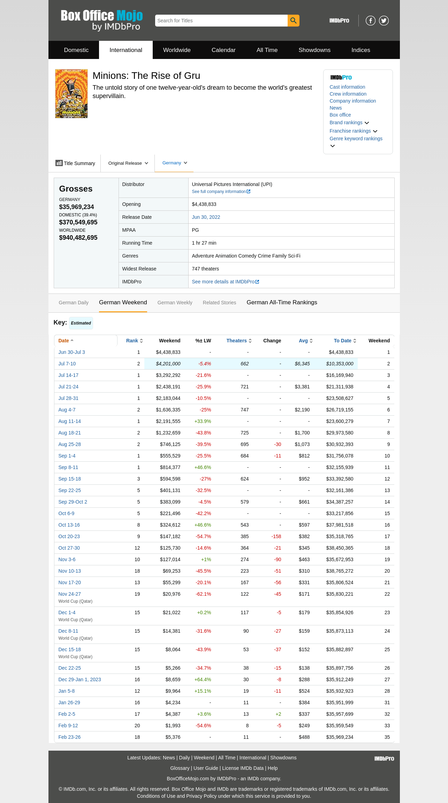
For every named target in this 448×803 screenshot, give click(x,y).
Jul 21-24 (69, 386)
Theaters (237, 340)
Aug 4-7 (67, 409)
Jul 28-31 (69, 398)
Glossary (179, 768)
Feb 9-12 (68, 725)
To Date (342, 340)
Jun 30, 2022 (206, 217)
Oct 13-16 (69, 525)
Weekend (204, 757)
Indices (360, 50)
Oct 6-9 (67, 513)
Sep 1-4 (67, 456)
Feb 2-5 (67, 714)
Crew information (348, 94)
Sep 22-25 (70, 490)
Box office (340, 115)
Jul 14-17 (69, 375)
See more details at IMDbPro (226, 281)
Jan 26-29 (69, 702)
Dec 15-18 (70, 649)
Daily (184, 757)
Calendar (224, 50)
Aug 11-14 (70, 421)
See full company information (221, 191)
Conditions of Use (156, 796)
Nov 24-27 (70, 594)
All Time (267, 50)
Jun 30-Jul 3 (72, 352)
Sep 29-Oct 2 (73, 502)
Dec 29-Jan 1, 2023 (80, 679)
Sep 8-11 (68, 467)
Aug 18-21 (70, 433)
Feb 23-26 (70, 737)
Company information (353, 101)
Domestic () (78, 215)
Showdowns (314, 50)
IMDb (253, 778)
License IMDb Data (243, 768)
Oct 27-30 (69, 548)
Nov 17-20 (70, 582)
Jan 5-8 (67, 691)
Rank (132, 340)
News (336, 108)
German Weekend (123, 302)
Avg (303, 340)
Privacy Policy (201, 796)
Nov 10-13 (70, 571)
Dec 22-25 (70, 668)
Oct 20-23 (69, 536)
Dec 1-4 (67, 612)
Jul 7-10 (67, 363)
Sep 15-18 (70, 479)
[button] (350, 122)
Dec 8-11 (68, 631)
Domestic (76, 50)
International (125, 50)
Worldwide (177, 50)
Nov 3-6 (67, 559)
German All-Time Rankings (282, 302)
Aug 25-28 (70, 444)
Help (273, 768)
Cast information (347, 87)
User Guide (205, 768)
